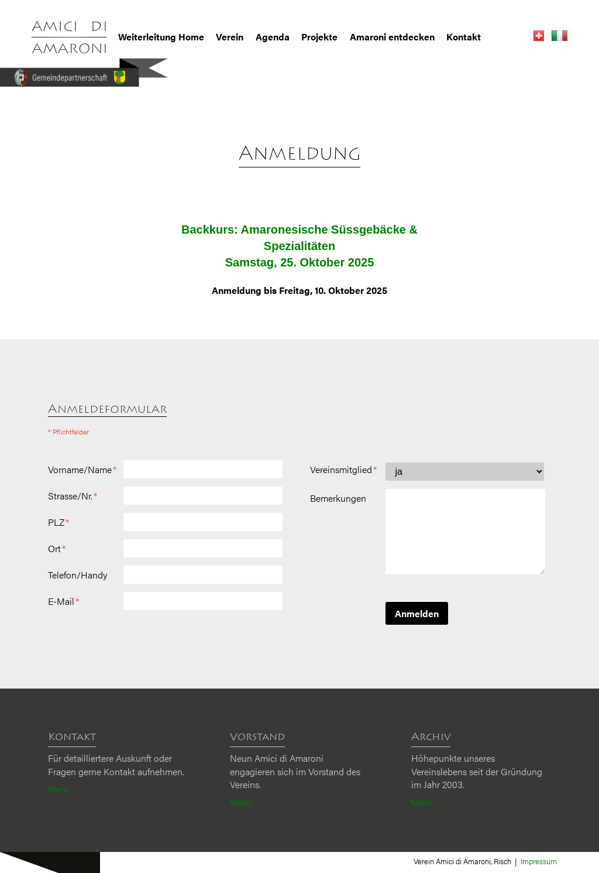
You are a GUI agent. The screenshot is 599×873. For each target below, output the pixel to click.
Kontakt (463, 36)
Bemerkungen (338, 498)
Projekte (319, 36)
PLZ (58, 522)
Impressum (539, 861)
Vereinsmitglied (343, 469)
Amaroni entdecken (392, 36)
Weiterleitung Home (161, 36)
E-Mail (63, 601)
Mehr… (62, 789)
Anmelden (417, 613)
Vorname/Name (82, 469)
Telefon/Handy (77, 575)
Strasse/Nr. (72, 495)
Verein (229, 36)
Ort (57, 548)
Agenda (273, 36)
